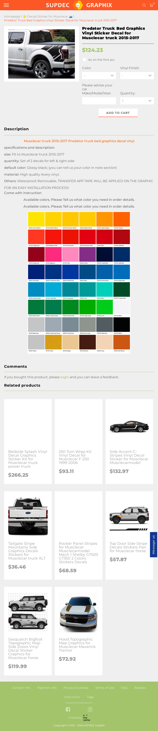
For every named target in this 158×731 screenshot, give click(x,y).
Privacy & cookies (76, 688)
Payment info (47, 688)
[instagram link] (90, 709)
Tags (90, 697)
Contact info (21, 688)
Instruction (72, 697)
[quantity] (137, 100)
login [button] (65, 377)
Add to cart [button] (118, 113)
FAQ (124, 688)
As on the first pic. (98, 59)
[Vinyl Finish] (137, 75)
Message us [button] (153, 544)
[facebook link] (68, 709)
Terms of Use (104, 688)
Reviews (140, 688)
